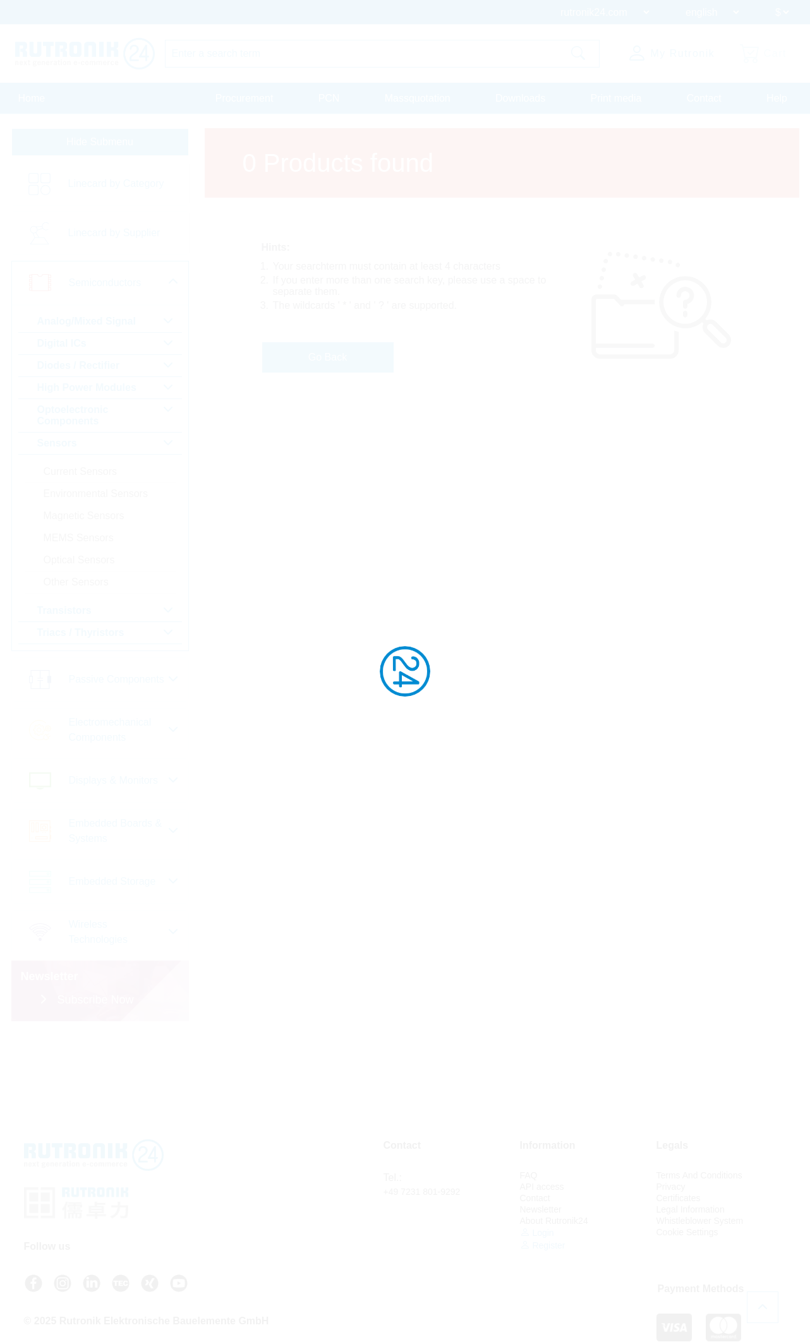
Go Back (327, 357)
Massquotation (417, 98)
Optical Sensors (79, 559)
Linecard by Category (116, 183)
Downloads (520, 98)
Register (542, 1245)
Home (31, 98)
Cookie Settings (687, 1232)
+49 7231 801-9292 (422, 1192)
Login (537, 1232)
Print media (615, 98)
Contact (704, 98)
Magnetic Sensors (84, 515)
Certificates (678, 1198)
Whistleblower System (700, 1221)
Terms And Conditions (699, 1175)
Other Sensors (76, 582)
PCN (329, 98)
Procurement (244, 98)
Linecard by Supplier (114, 232)
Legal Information (690, 1209)
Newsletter (541, 1209)
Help (776, 98)
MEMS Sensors (79, 537)
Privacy (671, 1187)
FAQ (529, 1175)
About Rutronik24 (554, 1221)
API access (542, 1187)
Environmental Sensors (96, 493)
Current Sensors (81, 471)
